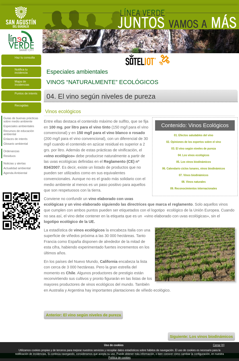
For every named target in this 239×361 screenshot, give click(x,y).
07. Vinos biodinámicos (193, 175)
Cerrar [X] (218, 345)
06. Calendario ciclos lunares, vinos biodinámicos (193, 168)
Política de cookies (119, 357)
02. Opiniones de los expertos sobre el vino (193, 141)
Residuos (9, 155)
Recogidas (21, 105)
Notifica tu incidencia (21, 71)
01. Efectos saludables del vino (193, 135)
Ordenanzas (11, 151)
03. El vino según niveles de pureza (193, 148)
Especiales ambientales (18, 126)
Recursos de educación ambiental (18, 132)
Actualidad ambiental (17, 168)
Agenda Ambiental (15, 173)
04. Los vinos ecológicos (193, 155)
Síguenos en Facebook (4, 184)
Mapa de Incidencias (22, 83)
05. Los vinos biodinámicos (193, 161)
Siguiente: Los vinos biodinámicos (201, 336)
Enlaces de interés (15, 138)
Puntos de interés (26, 93)
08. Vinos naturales (194, 181)
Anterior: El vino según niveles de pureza (83, 315)
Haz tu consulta (25, 57)
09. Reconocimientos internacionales (193, 188)
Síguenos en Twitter (13, 184)
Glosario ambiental (15, 143)
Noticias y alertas (14, 163)
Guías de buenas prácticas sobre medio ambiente (20, 120)
